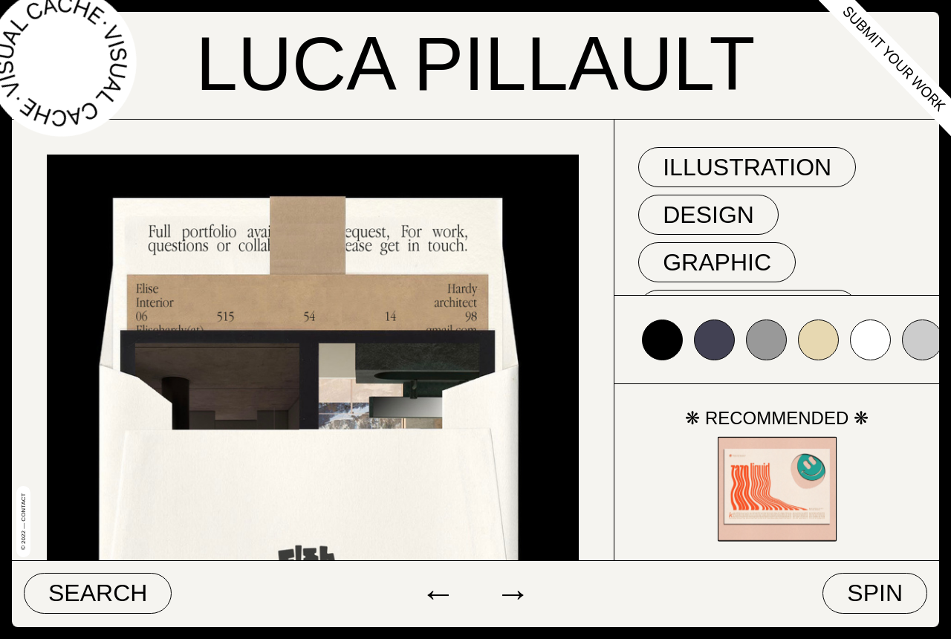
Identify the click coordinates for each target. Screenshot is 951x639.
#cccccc (922, 340)
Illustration (747, 167)
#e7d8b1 (818, 340)
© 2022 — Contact (23, 521)
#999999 (766, 340)
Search (97, 593)
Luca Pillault (476, 64)
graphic (717, 262)
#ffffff (870, 340)
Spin (875, 593)
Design (708, 214)
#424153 (714, 340)
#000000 (662, 340)
